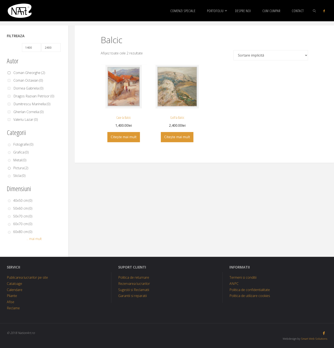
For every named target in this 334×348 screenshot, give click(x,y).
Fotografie (23, 144)
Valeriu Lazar (25, 119)
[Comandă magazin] (270, 55)
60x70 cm (22, 224)
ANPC (234, 283)
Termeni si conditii (242, 277)
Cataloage (14, 283)
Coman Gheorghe (29, 72)
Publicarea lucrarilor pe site (27, 277)
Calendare (14, 289)
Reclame (13, 308)
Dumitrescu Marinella (31, 104)
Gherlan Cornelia (28, 111)
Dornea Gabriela (28, 88)
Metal (19, 160)
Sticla (19, 175)
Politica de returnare (133, 277)
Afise (10, 302)
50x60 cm (22, 208)
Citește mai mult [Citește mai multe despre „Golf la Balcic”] (177, 137)
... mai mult (34, 238)
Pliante (12, 295)
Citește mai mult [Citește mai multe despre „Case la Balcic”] (124, 137)
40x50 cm (22, 200)
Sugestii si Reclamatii (133, 289)
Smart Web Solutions (314, 339)
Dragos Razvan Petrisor (33, 96)
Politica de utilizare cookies (249, 295)
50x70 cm (22, 216)
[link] (314, 10)
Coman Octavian (28, 80)
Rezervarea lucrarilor (134, 283)
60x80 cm (22, 231)
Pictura (20, 168)
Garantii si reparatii (132, 295)
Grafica (21, 152)
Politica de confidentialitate (249, 289)
